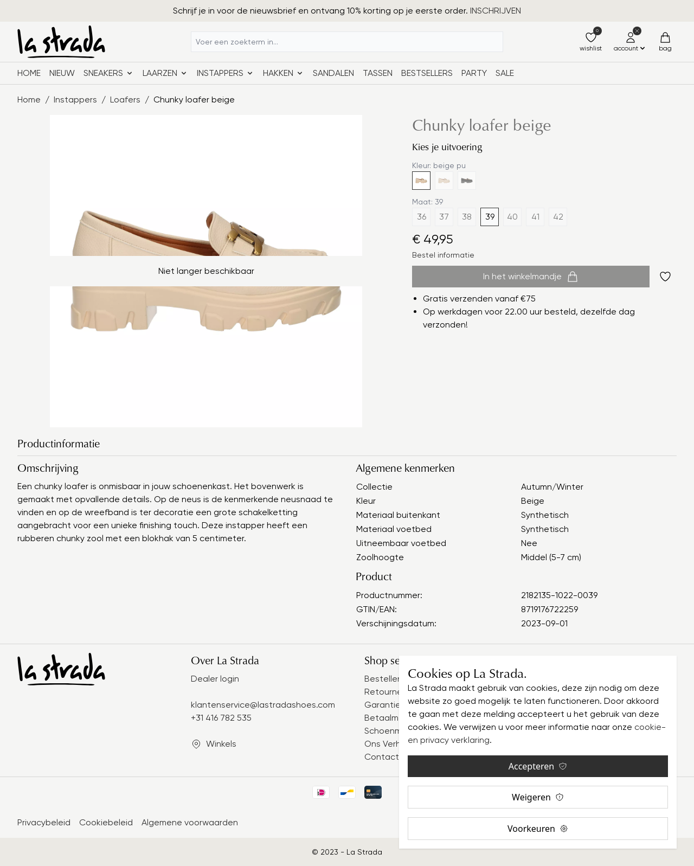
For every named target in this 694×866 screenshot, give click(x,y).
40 (512, 216)
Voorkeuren (537, 829)
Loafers (125, 99)
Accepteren (538, 766)
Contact (381, 757)
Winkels (221, 744)
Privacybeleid (43, 822)
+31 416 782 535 (221, 718)
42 (558, 216)
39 (489, 216)
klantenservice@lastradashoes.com (263, 705)
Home (29, 73)
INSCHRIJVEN (495, 10)
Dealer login (215, 678)
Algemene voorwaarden (190, 822)
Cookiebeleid (106, 822)
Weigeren (538, 797)
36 (421, 216)
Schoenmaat (390, 731)
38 (467, 216)
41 (535, 216)
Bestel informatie (443, 255)
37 (444, 216)
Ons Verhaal (388, 744)
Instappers (75, 99)
